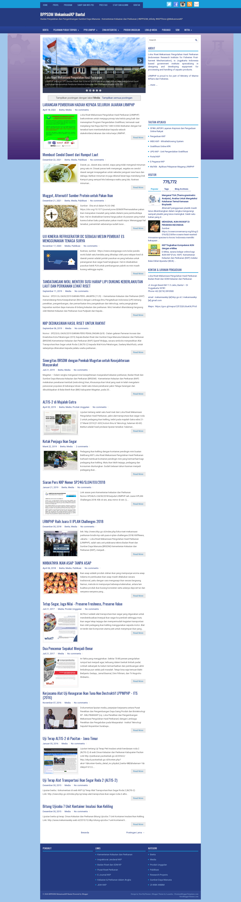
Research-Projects (159, 875)
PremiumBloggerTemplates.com (186, 894)
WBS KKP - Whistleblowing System (167, 141)
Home (45, 5)
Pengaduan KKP (157, 136)
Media (69, 110)
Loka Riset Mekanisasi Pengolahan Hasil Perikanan (73, 77)
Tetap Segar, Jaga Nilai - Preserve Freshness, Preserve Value (82, 604)
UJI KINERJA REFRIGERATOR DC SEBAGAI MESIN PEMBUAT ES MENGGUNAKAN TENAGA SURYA (83, 238)
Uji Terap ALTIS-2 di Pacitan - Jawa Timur (70, 738)
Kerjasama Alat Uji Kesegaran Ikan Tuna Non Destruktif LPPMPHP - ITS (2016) (90, 695)
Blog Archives (181, 189)
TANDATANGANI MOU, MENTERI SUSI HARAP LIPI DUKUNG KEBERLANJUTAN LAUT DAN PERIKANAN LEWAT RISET (93, 283)
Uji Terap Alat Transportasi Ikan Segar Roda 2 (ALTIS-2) (80, 780)
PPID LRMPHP (92, 29)
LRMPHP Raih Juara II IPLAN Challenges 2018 (73, 521)
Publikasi (166, 30)
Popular (154, 189)
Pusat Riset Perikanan (107, 869)
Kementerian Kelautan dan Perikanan (114, 854)
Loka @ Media (151, 30)
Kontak (137, 5)
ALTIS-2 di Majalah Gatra (59, 402)
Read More (138, 137)
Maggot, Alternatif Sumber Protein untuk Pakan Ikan (78, 195)
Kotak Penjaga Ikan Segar (60, 441)
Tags (166, 189)
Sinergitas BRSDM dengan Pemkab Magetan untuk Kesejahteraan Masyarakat (86, 362)
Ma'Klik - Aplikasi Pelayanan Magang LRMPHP (172, 166)
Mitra (189, 29)
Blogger (85, 894)
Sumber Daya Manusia (161, 880)
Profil (56, 5)
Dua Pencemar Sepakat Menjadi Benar (68, 648)
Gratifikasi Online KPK (160, 146)
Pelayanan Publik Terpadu (67, 29)
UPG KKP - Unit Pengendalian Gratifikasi (169, 151)
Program (68, 5)
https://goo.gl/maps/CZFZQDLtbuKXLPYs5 (176, 306)
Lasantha (169, 894)
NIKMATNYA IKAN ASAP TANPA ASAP (67, 563)
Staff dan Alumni (120, 5)
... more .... (152, 85)
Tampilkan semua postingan (117, 98)
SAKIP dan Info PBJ (85, 5)
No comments (82, 110)
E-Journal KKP (104, 875)
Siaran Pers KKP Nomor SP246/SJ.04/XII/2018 (74, 482)
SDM (177, 30)
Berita (45, 30)
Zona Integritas (111, 29)
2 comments (82, 446)
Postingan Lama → (135, 832)
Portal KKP (155, 156)
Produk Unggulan (132, 30)
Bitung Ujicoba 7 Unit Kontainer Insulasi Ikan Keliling (78, 806)
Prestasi (103, 5)
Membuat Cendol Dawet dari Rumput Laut (70, 154)
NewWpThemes (145, 894)
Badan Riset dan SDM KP (109, 864)
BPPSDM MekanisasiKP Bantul (62, 14)
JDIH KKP (101, 885)
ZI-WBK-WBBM (157, 885)
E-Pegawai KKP (157, 161)
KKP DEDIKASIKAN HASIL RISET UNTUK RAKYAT (74, 323)
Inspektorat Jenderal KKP (109, 859)
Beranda (85, 832)
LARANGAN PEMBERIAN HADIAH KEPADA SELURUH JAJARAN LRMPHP (89, 104)
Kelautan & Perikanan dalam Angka (114, 880)
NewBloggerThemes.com (188, 896)
